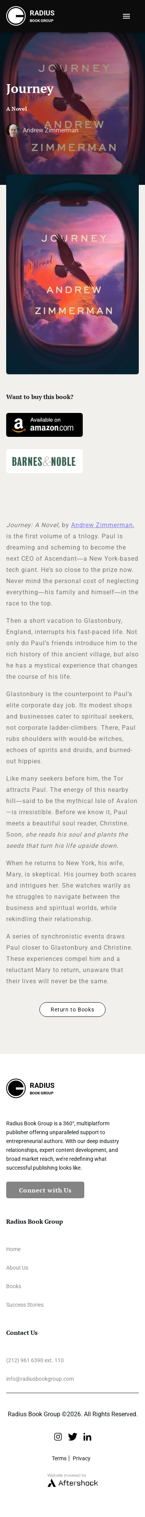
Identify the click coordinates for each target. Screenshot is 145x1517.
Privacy (81, 1458)
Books (13, 1286)
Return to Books (72, 1009)
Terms (59, 1458)
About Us (17, 1268)
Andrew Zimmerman (102, 525)
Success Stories (25, 1305)
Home (13, 1249)
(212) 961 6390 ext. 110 (35, 1360)
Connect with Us (45, 1190)
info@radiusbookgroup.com (40, 1379)
